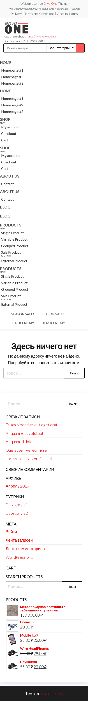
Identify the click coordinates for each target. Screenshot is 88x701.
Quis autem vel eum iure (26, 450)
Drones (28, 36)
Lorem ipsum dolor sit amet (29, 458)
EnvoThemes (51, 693)
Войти (11, 531)
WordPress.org (19, 557)
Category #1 (17, 504)
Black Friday (22, 323)
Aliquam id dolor (20, 441)
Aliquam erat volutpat (25, 433)
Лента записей (19, 540)
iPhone (40, 36)
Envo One (50, 3)
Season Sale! (22, 314)
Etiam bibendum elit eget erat (32, 424)
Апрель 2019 (17, 485)
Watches (51, 36)
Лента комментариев (25, 548)
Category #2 (17, 513)
